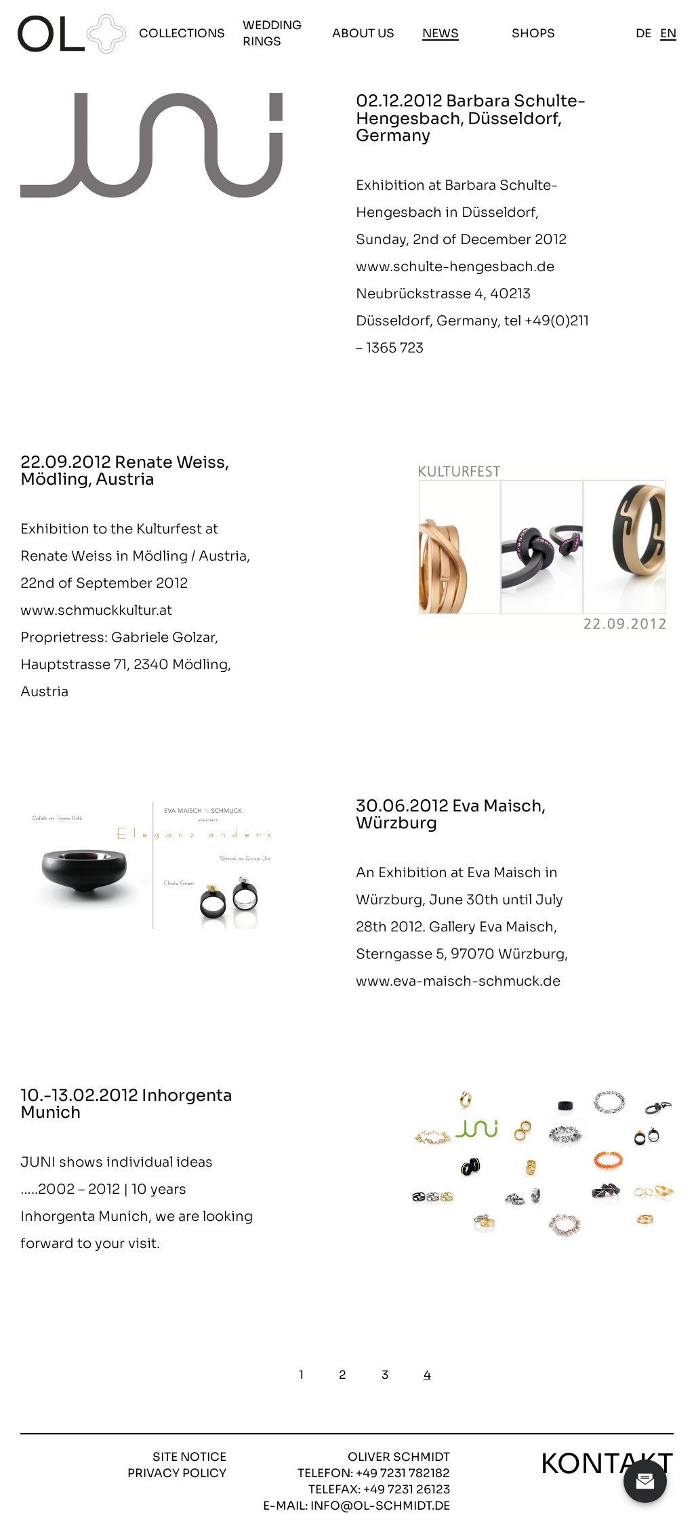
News (440, 33)
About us (363, 33)
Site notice (189, 1457)
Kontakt (607, 1464)
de (643, 33)
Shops (533, 33)
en (668, 33)
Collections (182, 33)
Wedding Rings (272, 33)
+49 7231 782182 (403, 1473)
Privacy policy (176, 1473)
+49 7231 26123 (406, 1490)
